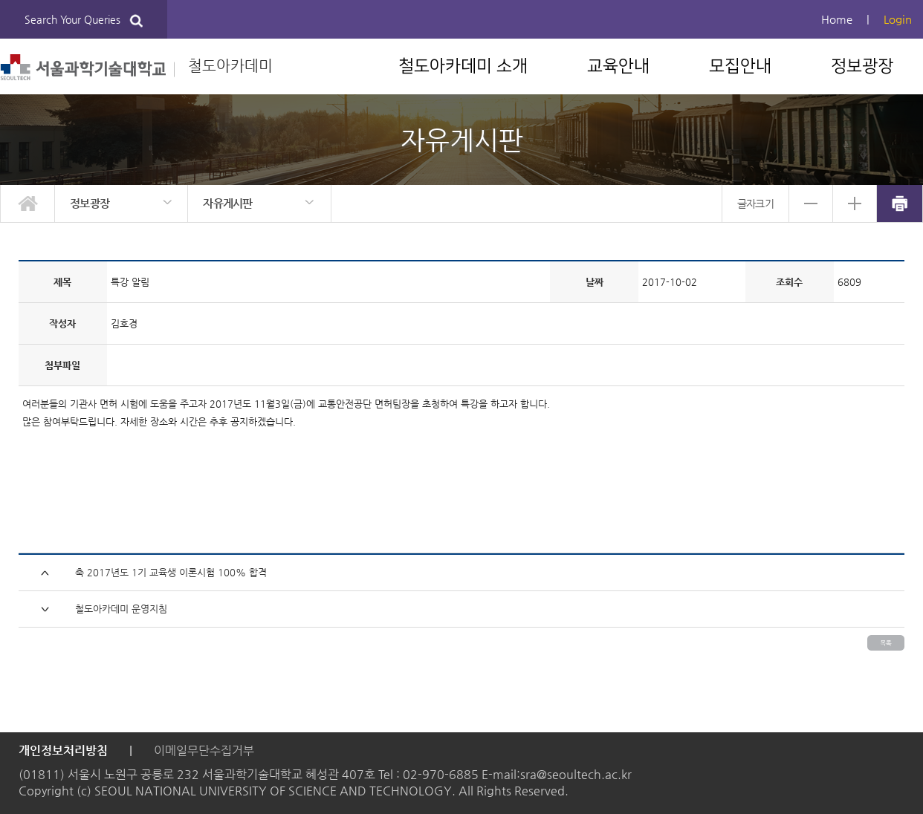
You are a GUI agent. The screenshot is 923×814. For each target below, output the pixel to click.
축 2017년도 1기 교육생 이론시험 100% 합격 (171, 572)
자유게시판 (228, 203)
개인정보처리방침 (63, 750)
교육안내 (618, 66)
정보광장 (862, 66)
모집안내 (740, 66)
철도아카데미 (136, 67)
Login (898, 19)
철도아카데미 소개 (463, 66)
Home (836, 19)
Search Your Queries (84, 20)
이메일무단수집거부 (204, 750)
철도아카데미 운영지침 (121, 608)
